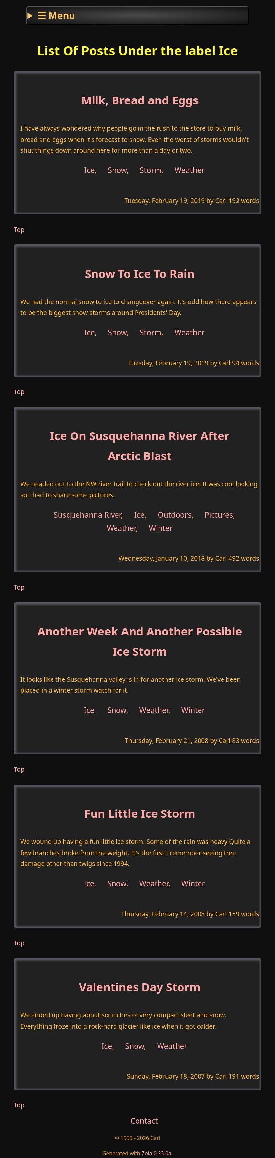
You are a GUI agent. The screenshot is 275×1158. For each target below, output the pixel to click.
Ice (89, 170)
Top (19, 229)
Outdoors (174, 514)
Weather (190, 170)
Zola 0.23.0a (156, 1153)
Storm (150, 170)
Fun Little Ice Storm (139, 813)
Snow (117, 170)
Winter (161, 528)
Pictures (218, 514)
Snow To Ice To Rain (140, 273)
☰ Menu (56, 15)
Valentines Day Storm (140, 986)
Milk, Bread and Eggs (140, 100)
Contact (144, 1120)
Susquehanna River (87, 514)
